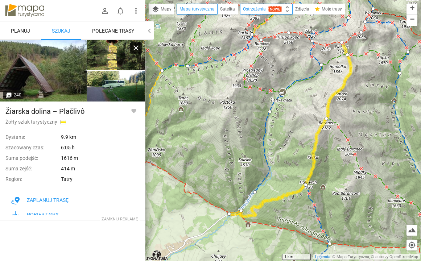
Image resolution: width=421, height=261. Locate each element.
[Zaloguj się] (105, 11)
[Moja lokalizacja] (411, 245)
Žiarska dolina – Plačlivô (44, 111)
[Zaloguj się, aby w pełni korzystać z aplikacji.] (134, 110)
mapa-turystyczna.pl (24, 10)
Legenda (322, 256)
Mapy (162, 9)
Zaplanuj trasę (40, 200)
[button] (162, 70)
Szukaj (61, 31)
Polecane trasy (113, 31)
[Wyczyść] (136, 48)
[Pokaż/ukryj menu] (136, 11)
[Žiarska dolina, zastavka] (43, 71)
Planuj (20, 31)
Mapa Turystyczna (353, 256)
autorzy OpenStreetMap (396, 256)
